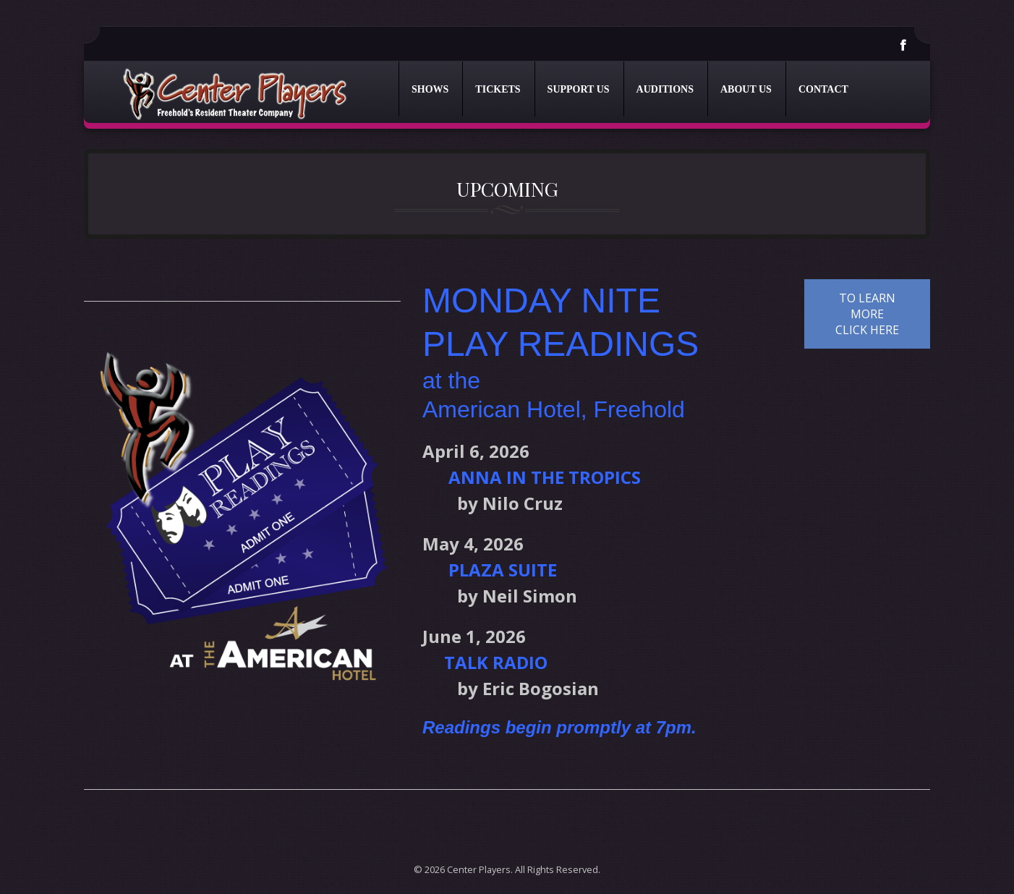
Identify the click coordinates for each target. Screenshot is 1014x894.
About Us (746, 89)
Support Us (579, 89)
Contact (823, 89)
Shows (430, 89)
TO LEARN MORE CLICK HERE (867, 314)
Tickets (497, 89)
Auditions (665, 89)
